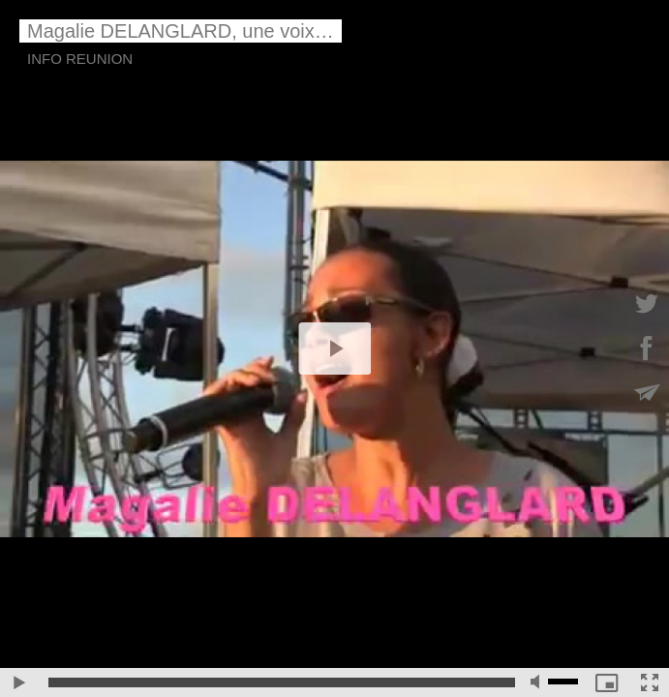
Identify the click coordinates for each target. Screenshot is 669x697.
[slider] (281, 682)
